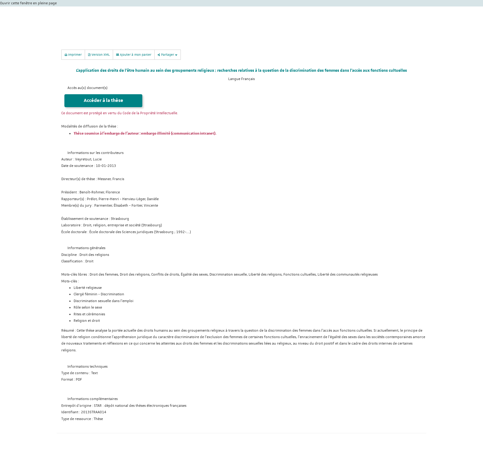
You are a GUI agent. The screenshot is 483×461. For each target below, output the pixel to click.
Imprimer (73, 54)
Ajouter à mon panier (133, 54)
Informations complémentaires (92, 399)
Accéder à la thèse (103, 100)
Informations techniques (87, 366)
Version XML (99, 54)
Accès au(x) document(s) (87, 88)
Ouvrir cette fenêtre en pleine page (28, 3)
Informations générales (86, 248)
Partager (167, 54)
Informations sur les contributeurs (95, 153)
